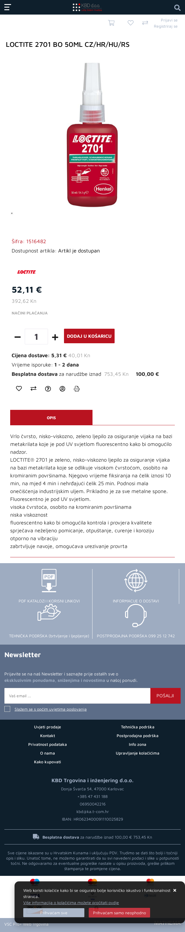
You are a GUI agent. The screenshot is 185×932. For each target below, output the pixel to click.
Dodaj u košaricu (89, 336)
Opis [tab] (51, 417)
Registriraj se (166, 26)
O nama (47, 752)
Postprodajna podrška (138, 735)
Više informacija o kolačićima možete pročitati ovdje (71, 902)
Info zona (137, 744)
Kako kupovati (47, 761)
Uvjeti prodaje (47, 726)
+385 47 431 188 (92, 796)
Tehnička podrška (137, 726)
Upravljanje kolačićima (137, 752)
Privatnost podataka (47, 744)
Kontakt (47, 735)
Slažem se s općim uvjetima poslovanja (51, 709)
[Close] (53, 912)
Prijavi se (169, 19)
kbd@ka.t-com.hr (93, 811)
